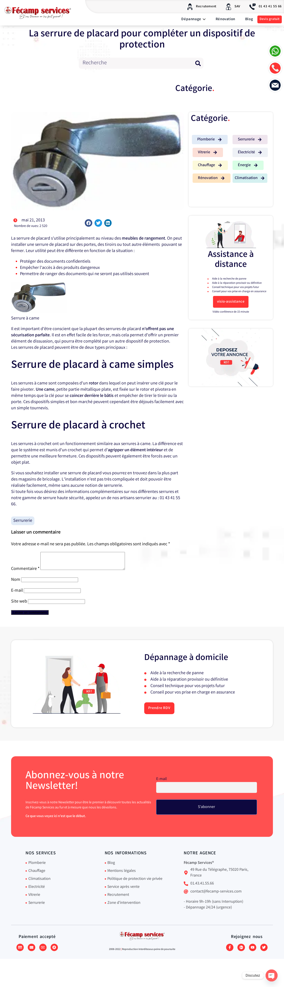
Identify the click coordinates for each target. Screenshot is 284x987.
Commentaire (25, 572)
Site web (19, 605)
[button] (88, 223)
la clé (49, 396)
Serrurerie (22, 521)
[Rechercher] (197, 63)
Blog (249, 19)
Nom (15, 583)
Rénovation (225, 19)
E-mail (17, 594)
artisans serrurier (135, 498)
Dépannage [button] (193, 19)
